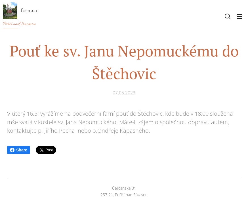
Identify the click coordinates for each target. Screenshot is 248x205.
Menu (239, 16)
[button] (227, 16)
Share (18, 150)
